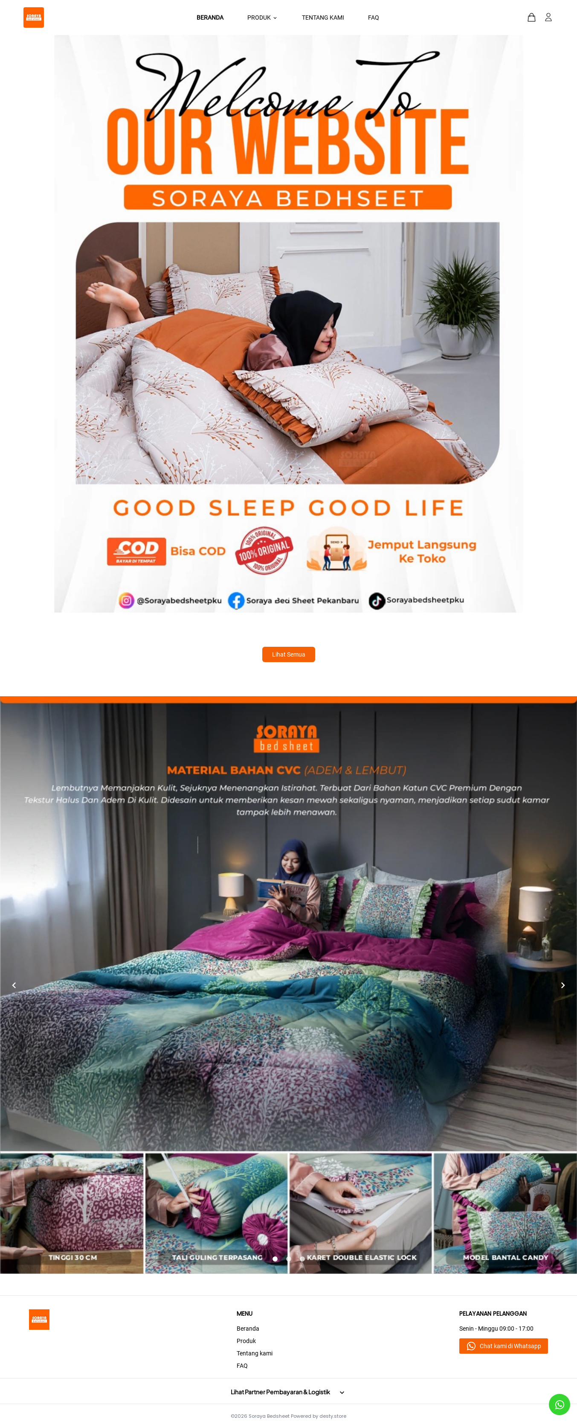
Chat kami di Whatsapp (510, 1346)
